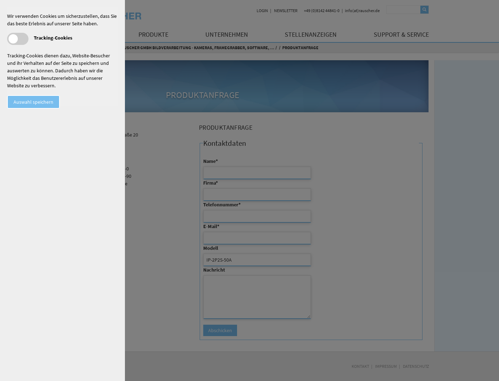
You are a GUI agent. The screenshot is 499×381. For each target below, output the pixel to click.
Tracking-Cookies (53, 38)
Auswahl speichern (33, 102)
